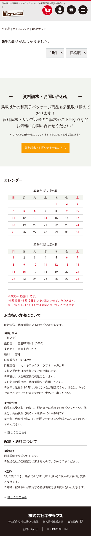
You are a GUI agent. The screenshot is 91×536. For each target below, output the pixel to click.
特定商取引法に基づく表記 (23, 521)
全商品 (6, 28)
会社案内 (73, 521)
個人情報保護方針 (53, 521)
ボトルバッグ (21, 28)
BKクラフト (39, 28)
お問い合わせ (30, 529)
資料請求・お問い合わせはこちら (45, 147)
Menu (83, 8)
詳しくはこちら (17, 432)
